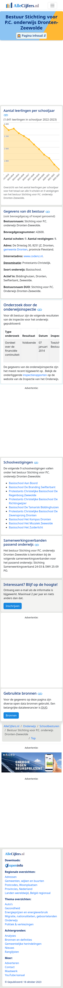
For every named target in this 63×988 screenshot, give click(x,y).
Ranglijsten (12, 952)
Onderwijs (11, 920)
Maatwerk (11, 971)
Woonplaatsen (28, 885)
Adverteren (12, 963)
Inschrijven (12, 606)
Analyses (10, 936)
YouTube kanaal (15, 975)
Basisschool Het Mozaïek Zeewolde (31, 523)
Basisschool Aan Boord (23, 483)
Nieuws (9, 948)
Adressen (11, 877)
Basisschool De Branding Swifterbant (32, 487)
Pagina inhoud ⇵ (31, 36)
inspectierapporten (35, 375)
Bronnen (11, 715)
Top (33, 738)
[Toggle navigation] (52, 5)
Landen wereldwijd (17, 893)
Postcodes (11, 885)
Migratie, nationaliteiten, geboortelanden (31, 916)
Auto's (9, 904)
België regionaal (40, 893)
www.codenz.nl (33, 256)
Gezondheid (12, 908)
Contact (10, 967)
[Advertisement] (31, 73)
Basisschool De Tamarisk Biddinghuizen (34, 507)
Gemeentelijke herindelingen (23, 944)
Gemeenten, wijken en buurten (24, 881)
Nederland (25, 889)
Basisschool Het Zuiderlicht (26, 527)
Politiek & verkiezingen (19, 924)
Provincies (11, 889)
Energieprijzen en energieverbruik (26, 912)
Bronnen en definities (18, 940)
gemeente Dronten (16, 249)
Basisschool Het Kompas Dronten (30, 519)
